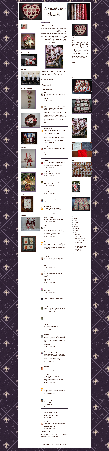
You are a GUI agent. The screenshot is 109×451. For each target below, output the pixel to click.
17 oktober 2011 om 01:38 (49, 100)
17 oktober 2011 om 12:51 (49, 320)
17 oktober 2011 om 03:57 (49, 213)
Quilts (79, 53)
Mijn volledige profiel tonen (31, 27)
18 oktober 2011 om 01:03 (49, 361)
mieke (45, 180)
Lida (45, 105)
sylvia (45, 351)
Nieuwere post (44, 434)
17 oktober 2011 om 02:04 (49, 142)
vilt (75, 57)
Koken (85, 50)
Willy (45, 92)
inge (45, 190)
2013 (75, 222)
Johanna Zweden (48, 128)
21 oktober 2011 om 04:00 (49, 428)
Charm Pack (75, 44)
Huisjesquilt (85, 49)
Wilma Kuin (46, 206)
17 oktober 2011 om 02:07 (49, 156)
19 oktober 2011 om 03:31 (49, 406)
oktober (77, 232)
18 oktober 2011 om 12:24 (49, 382)
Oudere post (64, 434)
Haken (78, 47)
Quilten (73, 53)
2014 (75, 220)
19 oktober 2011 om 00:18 (49, 393)
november (77, 230)
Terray (45, 256)
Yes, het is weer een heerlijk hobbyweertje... (81, 247)
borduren (73, 42)
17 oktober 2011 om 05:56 (49, 221)
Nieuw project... (78, 234)
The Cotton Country (48, 85)
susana (45, 334)
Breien (85, 42)
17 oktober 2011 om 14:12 (49, 329)
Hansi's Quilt (84, 47)
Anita (45, 306)
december (77, 228)
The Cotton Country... (80, 240)
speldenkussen (81, 54)
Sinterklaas (74, 54)
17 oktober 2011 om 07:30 (49, 252)
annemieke (46, 297)
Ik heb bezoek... (78, 236)
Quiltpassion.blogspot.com (50, 241)
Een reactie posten (46, 431)
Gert (45, 422)
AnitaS (45, 160)
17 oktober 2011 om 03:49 (49, 202)
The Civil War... (78, 242)
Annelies (46, 172)
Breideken (79, 42)
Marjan (45, 198)
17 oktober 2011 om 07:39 (49, 267)
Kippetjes (80, 50)
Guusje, (45, 287)
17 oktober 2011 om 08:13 (49, 292)
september (77, 253)
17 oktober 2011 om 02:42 (49, 175)
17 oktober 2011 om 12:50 (49, 311)
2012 (75, 224)
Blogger (64, 444)
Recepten (84, 53)
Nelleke (45, 226)
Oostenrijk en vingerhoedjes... (79, 250)
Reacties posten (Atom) (53, 436)
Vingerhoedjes (75, 59)
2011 (75, 226)
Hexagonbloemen (76, 49)
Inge (45, 147)
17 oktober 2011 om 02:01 (49, 124)
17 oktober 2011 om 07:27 (49, 236)
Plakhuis (46, 387)
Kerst (75, 50)
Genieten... (77, 244)
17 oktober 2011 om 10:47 (49, 302)
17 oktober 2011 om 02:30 (49, 167)
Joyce (45, 324)
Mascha (31, 25)
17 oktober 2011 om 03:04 (49, 185)
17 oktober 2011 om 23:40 (49, 346)
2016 (75, 216)
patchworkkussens (83, 52)
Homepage (54, 434)
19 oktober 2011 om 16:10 (49, 417)
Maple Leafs (75, 52)
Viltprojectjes (82, 57)
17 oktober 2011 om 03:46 (49, 193)
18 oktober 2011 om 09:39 (49, 370)
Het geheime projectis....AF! (81, 238)
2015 (75, 218)
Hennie (45, 398)
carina (45, 366)
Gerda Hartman (48, 217)
